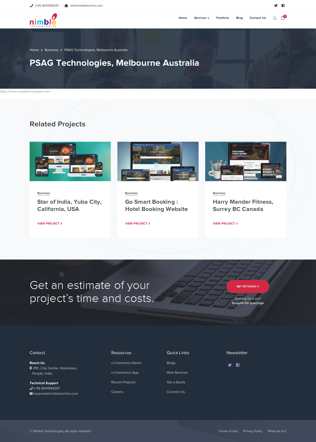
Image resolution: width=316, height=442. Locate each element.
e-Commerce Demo (126, 363)
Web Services (177, 373)
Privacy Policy (252, 431)
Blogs (171, 363)
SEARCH (274, 17)
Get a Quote (176, 382)
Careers (117, 392)
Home (34, 50)
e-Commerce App (124, 373)
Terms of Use (228, 431)
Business (51, 50)
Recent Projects (123, 382)
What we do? (277, 431)
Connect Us (176, 392)
